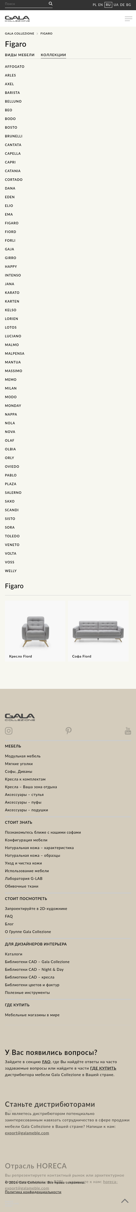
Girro (10, 258)
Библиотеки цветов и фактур (32, 984)
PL (95, 5)
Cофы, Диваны (18, 771)
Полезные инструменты (27, 992)
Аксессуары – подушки (26, 810)
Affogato (15, 67)
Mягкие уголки (19, 763)
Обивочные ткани (21, 886)
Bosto (11, 127)
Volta (11, 553)
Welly (11, 571)
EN (100, 5)
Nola (10, 423)
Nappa (11, 414)
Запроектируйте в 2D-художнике (36, 908)
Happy (11, 267)
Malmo (12, 345)
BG (128, 5)
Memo (11, 380)
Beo (8, 110)
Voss (9, 562)
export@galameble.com (27, 1144)
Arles (10, 75)
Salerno (13, 493)
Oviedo (12, 467)
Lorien (11, 319)
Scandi (12, 510)
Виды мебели (20, 55)
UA (116, 5)
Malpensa (15, 353)
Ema (9, 214)
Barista (12, 93)
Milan (11, 388)
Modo (11, 397)
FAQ (9, 916)
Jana (9, 284)
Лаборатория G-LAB (24, 878)
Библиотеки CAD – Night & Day (34, 969)
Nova (10, 432)
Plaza (11, 484)
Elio (9, 206)
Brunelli (14, 136)
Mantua (13, 362)
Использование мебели (27, 870)
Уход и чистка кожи (23, 863)
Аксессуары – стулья (24, 794)
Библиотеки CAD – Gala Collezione (37, 961)
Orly (9, 458)
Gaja (9, 249)
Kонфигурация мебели (26, 840)
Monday (13, 406)
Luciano (13, 336)
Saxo (10, 501)
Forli (10, 240)
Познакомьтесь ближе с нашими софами (43, 832)
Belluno (13, 101)
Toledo (12, 536)
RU (108, 5)
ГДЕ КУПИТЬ (103, 1075)
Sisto (10, 519)
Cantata (13, 145)
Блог (9, 924)
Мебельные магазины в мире (32, 1015)
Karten (12, 301)
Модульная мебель (23, 756)
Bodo (10, 119)
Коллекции (53, 55)
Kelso (11, 310)
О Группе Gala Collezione (28, 931)
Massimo (13, 371)
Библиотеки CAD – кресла (29, 977)
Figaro (12, 223)
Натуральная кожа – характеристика (39, 847)
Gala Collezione (19, 33)
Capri (10, 162)
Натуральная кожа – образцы (32, 855)
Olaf (9, 440)
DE (122, 5)
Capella (13, 154)
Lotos (11, 327)
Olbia (10, 449)
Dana (10, 188)
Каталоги (13, 954)
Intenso (13, 275)
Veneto (12, 545)
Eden (10, 197)
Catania (13, 171)
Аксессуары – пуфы (23, 802)
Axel (9, 84)
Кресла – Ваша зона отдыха (31, 786)
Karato (12, 293)
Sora (10, 527)
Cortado (14, 180)
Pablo (11, 475)
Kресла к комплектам (25, 779)
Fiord (10, 232)
